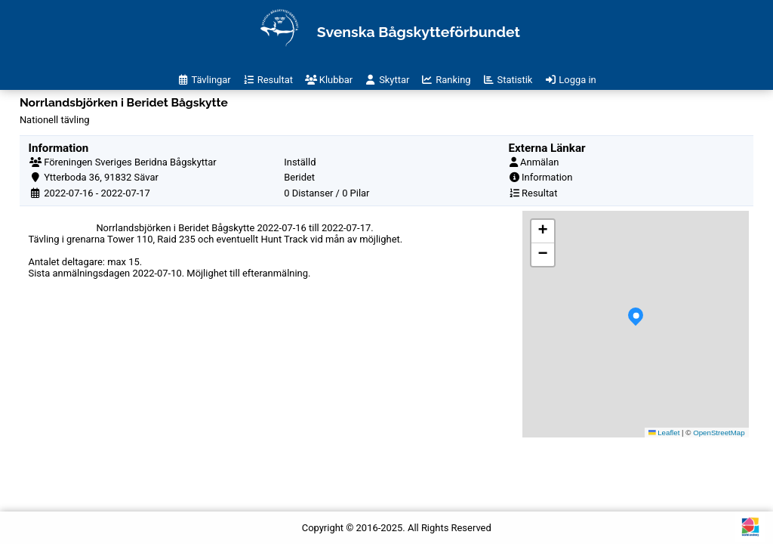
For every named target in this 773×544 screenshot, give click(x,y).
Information (547, 177)
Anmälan (539, 162)
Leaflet (664, 432)
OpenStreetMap (719, 432)
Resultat (539, 193)
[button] (635, 324)
